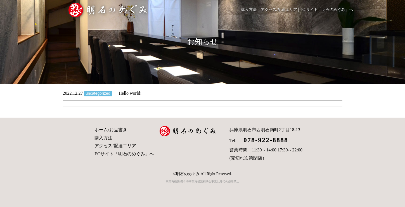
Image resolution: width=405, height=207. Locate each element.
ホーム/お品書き (110, 129)
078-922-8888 (262, 140)
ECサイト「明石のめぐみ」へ (327, 10)
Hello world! (102, 93)
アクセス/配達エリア (279, 10)
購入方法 (249, 10)
